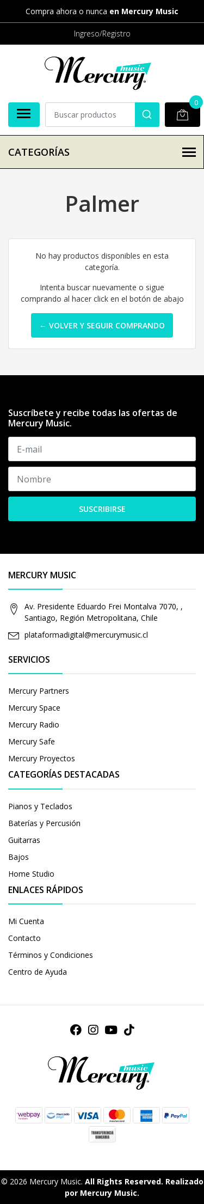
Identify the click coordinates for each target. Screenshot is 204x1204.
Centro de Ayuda (37, 972)
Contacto (24, 938)
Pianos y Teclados (40, 806)
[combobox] (102, 114)
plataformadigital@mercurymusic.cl (86, 634)
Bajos (18, 857)
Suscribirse (102, 509)
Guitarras (24, 840)
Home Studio (31, 874)
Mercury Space (34, 707)
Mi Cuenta (26, 921)
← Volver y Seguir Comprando (102, 325)
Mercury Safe (31, 741)
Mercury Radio (33, 724)
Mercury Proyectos (41, 758)
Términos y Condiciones (50, 955)
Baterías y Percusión (44, 823)
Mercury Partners (38, 691)
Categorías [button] (102, 151)
